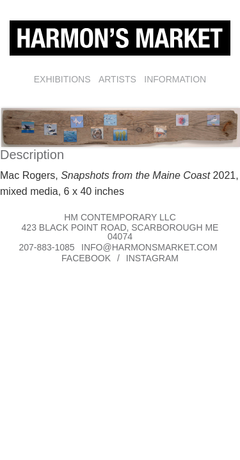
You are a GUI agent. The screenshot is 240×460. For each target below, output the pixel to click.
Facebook (86, 258)
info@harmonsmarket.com (149, 247)
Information (175, 79)
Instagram (152, 258)
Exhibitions (62, 79)
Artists (117, 79)
